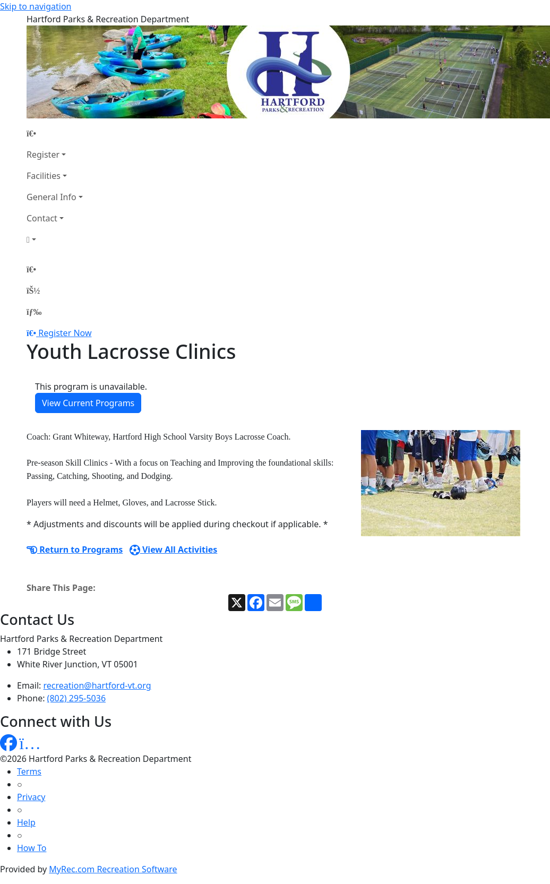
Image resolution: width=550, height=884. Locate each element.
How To (31, 848)
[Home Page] (55, 133)
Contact (42, 218)
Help (26, 822)
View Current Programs (88, 403)
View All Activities (174, 549)
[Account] (55, 239)
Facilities (44, 176)
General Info (51, 197)
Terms (29, 771)
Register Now (64, 333)
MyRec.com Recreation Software (113, 869)
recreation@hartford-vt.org (97, 685)
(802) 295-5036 (76, 698)
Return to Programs (75, 549)
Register (43, 154)
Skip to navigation (35, 6)
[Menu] (34, 311)
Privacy (31, 797)
